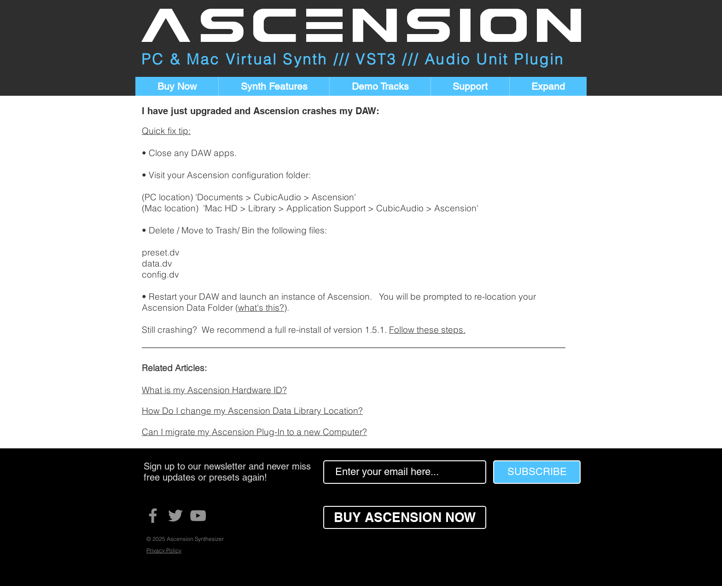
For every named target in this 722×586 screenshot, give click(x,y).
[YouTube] (198, 515)
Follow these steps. (427, 329)
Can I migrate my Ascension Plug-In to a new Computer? (254, 431)
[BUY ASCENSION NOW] (404, 517)
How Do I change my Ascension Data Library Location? (252, 410)
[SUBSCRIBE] (537, 472)
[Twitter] (175, 515)
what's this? (261, 307)
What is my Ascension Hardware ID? (214, 389)
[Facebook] (153, 515)
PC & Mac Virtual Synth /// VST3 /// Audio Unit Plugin (353, 59)
